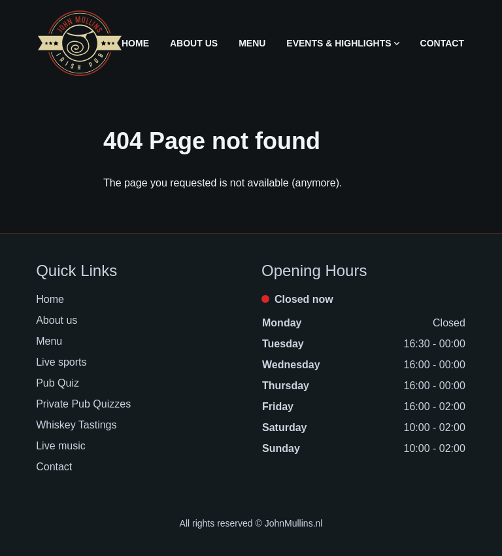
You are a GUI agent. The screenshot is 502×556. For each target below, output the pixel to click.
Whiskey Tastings (76, 424)
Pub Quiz (57, 383)
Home (135, 43)
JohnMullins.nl (294, 523)
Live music (61, 445)
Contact (442, 43)
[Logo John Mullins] (80, 43)
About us (194, 43)
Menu (252, 43)
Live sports (61, 362)
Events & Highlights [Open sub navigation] (342, 43)
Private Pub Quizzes (83, 403)
